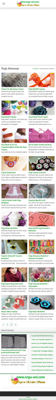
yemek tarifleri (32, 399)
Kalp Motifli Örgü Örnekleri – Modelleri (39, 229)
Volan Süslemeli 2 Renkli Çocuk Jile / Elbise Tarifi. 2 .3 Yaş (43, 370)
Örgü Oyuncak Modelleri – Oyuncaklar (38, 285)
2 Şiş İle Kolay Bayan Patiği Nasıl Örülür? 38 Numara (43, 366)
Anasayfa (35, 68)
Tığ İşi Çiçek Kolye (8, 173)
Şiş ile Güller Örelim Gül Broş (39, 145)
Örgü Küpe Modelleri (36, 312)
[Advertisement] (28, 37)
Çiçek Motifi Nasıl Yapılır (38, 117)
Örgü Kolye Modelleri (9, 228)
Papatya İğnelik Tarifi (36, 200)
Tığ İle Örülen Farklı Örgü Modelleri (11, 201)
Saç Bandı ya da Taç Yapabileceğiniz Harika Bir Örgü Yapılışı (14, 147)
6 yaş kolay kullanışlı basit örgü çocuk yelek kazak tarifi (13, 351)
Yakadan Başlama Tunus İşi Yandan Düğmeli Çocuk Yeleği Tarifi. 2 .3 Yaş (43, 359)
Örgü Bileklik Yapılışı (36, 89)
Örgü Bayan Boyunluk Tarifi (12, 284)
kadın (28, 397)
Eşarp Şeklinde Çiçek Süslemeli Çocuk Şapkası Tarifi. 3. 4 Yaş (43, 362)
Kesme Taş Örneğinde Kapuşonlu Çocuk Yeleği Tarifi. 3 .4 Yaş (43, 343)
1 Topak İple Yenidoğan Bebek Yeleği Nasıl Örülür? (43, 351)
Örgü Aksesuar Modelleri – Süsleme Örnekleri (39, 257)
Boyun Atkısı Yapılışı (9, 312)
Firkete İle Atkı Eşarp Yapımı (12, 89)
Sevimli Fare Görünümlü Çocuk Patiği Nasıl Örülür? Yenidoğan (43, 347)
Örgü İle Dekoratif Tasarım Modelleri (11, 257)
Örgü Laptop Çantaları (37, 173)
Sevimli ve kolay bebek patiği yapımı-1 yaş (43, 355)
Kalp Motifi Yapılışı (8, 117)
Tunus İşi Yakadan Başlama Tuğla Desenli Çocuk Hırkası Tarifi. (43, 339)
